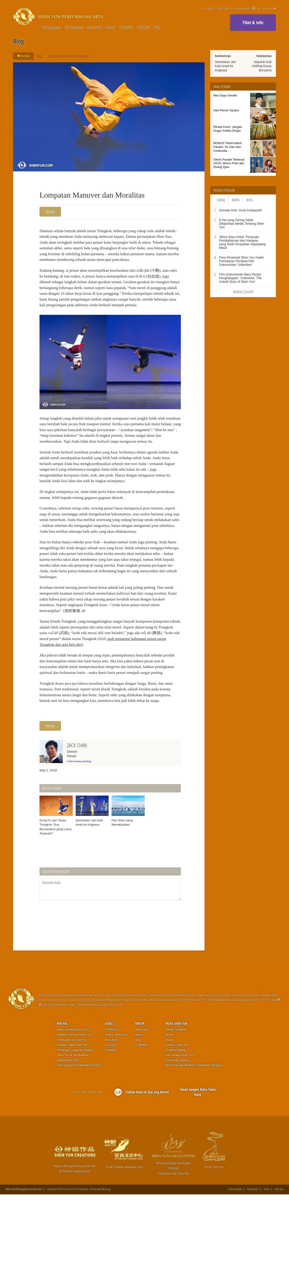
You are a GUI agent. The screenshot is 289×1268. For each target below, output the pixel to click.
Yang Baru (142, 1103)
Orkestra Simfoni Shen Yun (74, 1108)
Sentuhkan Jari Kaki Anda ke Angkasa (225, 66)
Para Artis (94, 27)
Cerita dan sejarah (177, 1133)
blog (138, 1113)
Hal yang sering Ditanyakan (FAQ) (79, 1138)
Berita (235, 200)
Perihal (62, 1097)
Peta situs (279, 1262)
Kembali (22, 56)
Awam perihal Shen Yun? (73, 1103)
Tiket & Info (252, 22)
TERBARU (126, 27)
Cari (256, 8)
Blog (39, 56)
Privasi (267, 1262)
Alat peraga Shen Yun (179, 1128)
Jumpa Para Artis (68, 1133)
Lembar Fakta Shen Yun (72, 1118)
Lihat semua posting (79, 835)
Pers (203, 8)
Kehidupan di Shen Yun (72, 1113)
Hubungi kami (242, 8)
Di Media (110, 1123)
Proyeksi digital (175, 1123)
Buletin (211, 8)
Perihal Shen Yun (116, 1108)
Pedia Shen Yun (225, 8)
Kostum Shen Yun (177, 1118)
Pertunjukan (51, 27)
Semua (221, 200)
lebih (167, 692)
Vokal (169, 1113)
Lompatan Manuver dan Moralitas (68, 56)
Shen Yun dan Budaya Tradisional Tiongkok (193, 1138)
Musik (169, 1108)
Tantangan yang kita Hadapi (75, 1123)
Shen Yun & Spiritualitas (72, 1128)
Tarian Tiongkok (175, 1103)
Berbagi (50, 211)
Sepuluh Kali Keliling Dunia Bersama (262, 66)
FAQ (157, 27)
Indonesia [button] (269, 8)
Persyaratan (252, 1262)
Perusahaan (74, 27)
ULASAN (143, 27)
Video (110, 27)
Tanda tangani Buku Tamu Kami (198, 1166)
